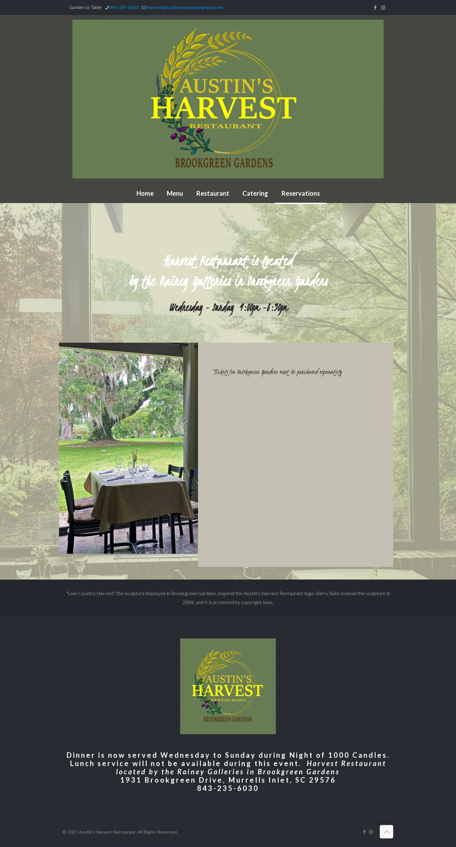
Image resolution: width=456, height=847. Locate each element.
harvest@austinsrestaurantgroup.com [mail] (185, 7)
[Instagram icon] (383, 7)
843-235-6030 (228, 788)
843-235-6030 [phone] (124, 7)
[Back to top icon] (386, 831)
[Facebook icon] (375, 7)
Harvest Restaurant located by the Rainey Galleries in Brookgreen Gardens (251, 767)
